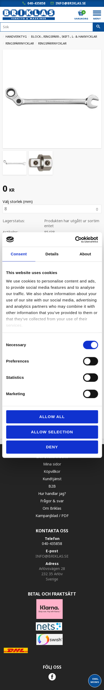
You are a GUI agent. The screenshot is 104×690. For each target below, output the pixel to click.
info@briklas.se (71, 3)
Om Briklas (52, 508)
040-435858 (36, 3)
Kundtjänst (52, 478)
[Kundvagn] (81, 13)
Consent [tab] (19, 254)
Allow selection (52, 432)
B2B (52, 486)
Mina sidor (52, 463)
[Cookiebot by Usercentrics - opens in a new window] (75, 239)
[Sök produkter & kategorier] (52, 27)
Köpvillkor (52, 471)
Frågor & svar (52, 500)
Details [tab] (52, 254)
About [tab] (85, 254)
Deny (52, 447)
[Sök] (98, 27)
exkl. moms (95, 680)
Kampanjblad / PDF (52, 515)
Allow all (52, 416)
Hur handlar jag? (52, 493)
